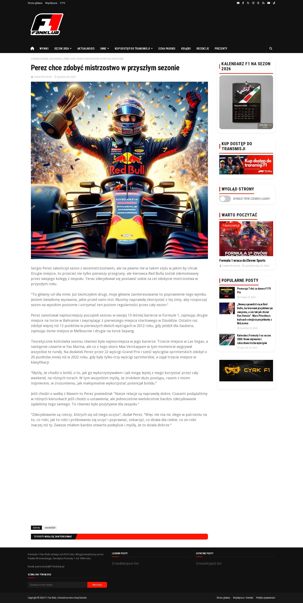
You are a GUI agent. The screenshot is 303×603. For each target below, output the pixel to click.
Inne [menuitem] (103, 48)
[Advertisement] (119, 475)
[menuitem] (32, 48)
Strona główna (35, 3)
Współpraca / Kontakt (243, 597)
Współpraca (51, 3)
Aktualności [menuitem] (85, 48)
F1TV (62, 3)
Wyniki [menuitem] (44, 48)
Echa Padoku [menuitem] (166, 48)
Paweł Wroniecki (43, 76)
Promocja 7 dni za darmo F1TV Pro (254, 290)
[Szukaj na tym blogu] (57, 585)
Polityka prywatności (265, 597)
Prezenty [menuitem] (221, 48)
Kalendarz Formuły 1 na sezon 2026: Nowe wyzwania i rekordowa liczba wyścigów (254, 339)
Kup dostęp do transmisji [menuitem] (132, 48)
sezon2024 (56, 58)
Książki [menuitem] (186, 48)
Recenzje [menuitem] (203, 48)
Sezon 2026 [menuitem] (61, 48)
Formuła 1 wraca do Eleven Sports (242, 260)
